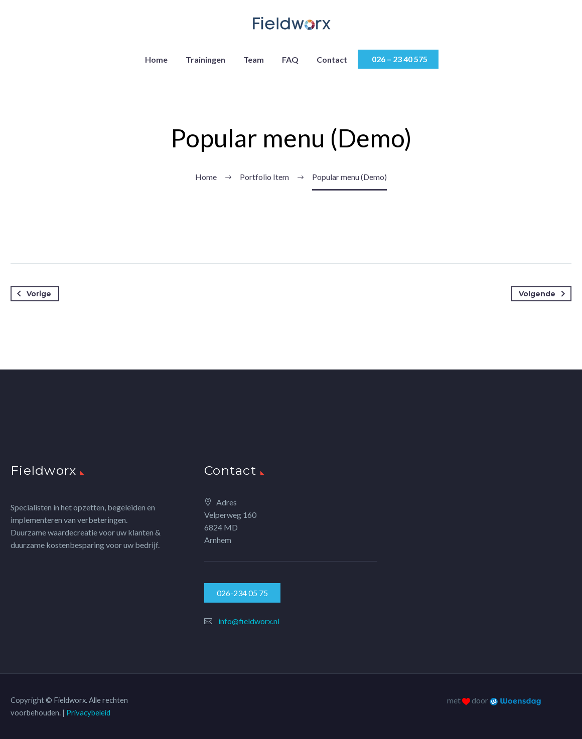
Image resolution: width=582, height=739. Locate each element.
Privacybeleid (88, 712)
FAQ (290, 59)
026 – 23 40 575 (398, 59)
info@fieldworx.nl (248, 621)
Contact (332, 59)
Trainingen (205, 59)
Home (156, 59)
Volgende (544, 293)
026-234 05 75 (242, 593)
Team (253, 59)
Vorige (32, 293)
